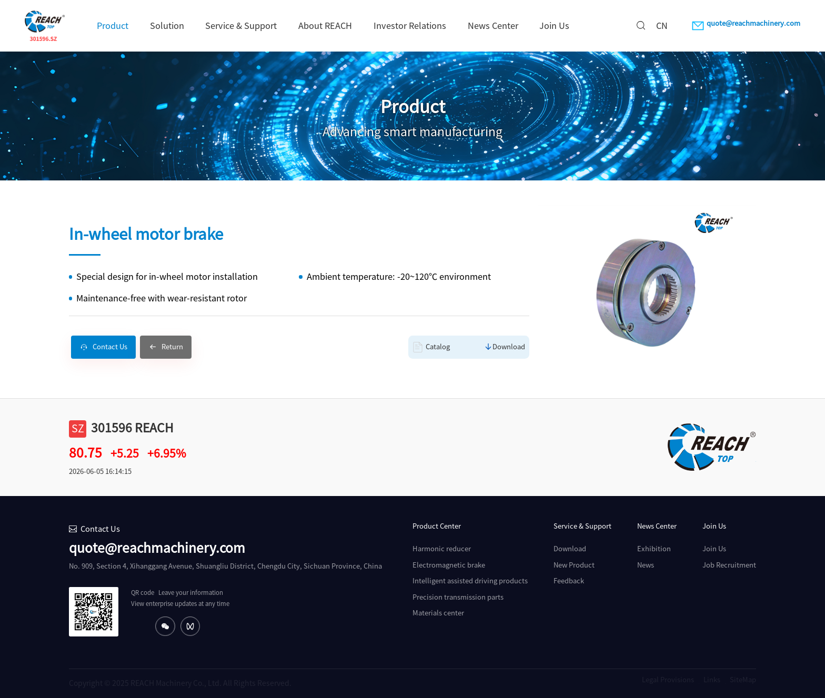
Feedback (569, 581)
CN (662, 26)
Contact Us (110, 346)
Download (508, 346)
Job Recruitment (729, 565)
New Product (574, 565)
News (645, 565)
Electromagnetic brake (449, 565)
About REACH (325, 26)
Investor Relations (410, 26)
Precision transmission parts (458, 597)
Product (112, 26)
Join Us (554, 26)
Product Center (437, 526)
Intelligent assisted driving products (470, 581)
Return (172, 346)
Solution (167, 26)
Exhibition (654, 548)
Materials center (438, 613)
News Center (493, 26)
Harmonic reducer (442, 548)
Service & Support (241, 26)
